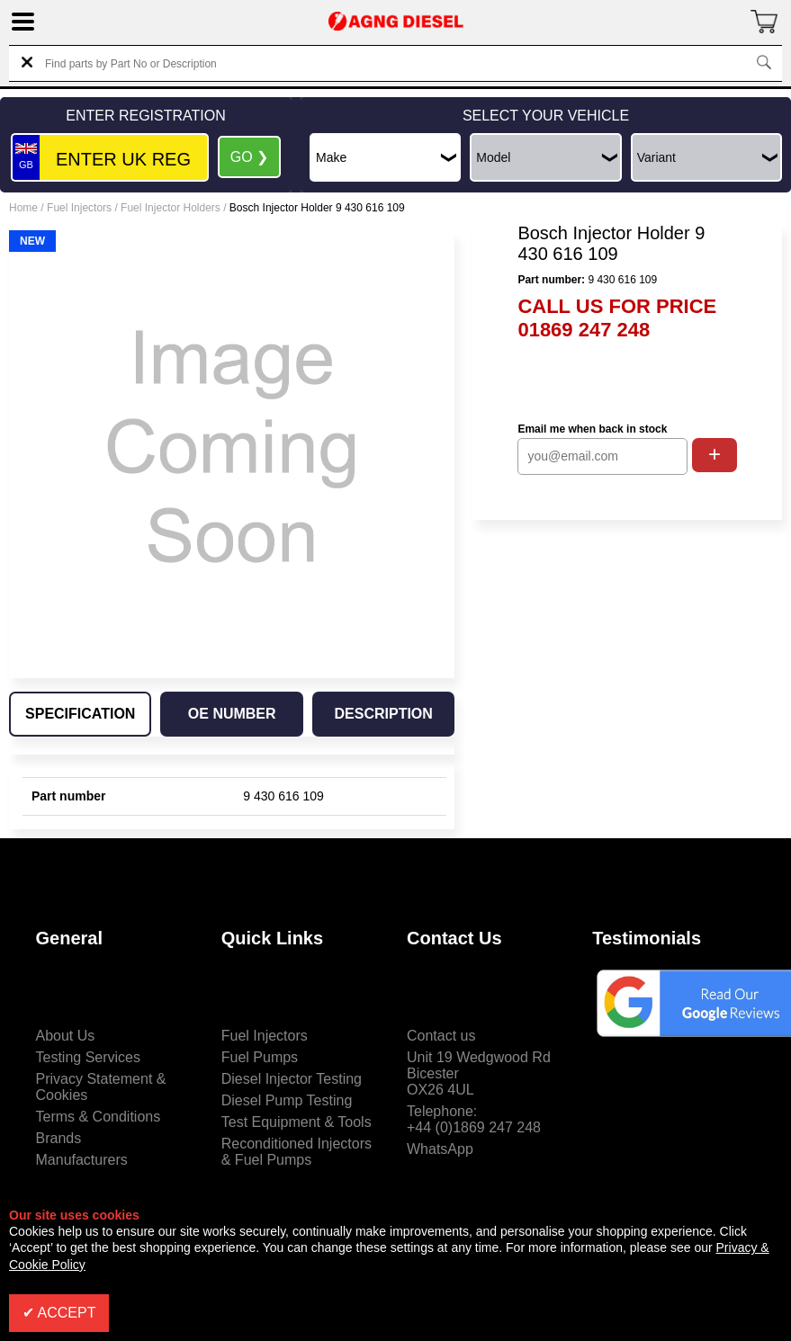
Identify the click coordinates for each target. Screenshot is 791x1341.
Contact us (441, 1035)
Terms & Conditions (98, 1116)
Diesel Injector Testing (291, 1078)
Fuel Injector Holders (170, 207)
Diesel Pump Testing (287, 1100)
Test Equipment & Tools (296, 1122)
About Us (65, 1035)
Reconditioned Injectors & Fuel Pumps (296, 1151)
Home (23, 207)
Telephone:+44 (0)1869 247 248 (474, 1119)
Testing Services (88, 1057)
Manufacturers (82, 1159)
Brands (59, 1138)
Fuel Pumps (259, 1057)
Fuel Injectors (79, 207)
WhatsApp (440, 1149)
